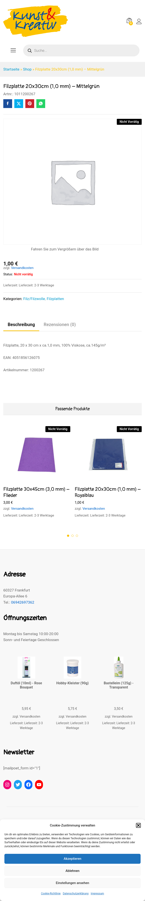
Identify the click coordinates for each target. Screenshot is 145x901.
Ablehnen (72, 871)
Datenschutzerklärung (76, 893)
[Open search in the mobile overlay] (81, 50)
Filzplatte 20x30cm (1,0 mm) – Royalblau (108, 492)
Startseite (11, 69)
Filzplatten (55, 299)
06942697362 (22, 602)
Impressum (97, 893)
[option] (36, 476)
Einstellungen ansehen (72, 883)
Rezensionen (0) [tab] (60, 324)
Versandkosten (22, 268)
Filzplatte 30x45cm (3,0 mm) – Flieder (36, 492)
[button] (138, 825)
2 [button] (72, 536)
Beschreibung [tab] (21, 324)
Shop (27, 69)
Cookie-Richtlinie (51, 893)
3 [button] (77, 536)
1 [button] (68, 536)
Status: (8, 274)
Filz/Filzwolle (34, 299)
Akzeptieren (72, 859)
